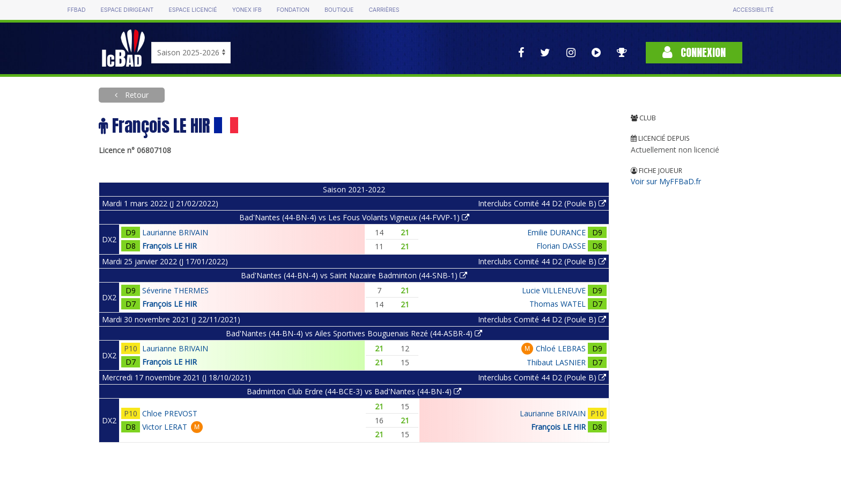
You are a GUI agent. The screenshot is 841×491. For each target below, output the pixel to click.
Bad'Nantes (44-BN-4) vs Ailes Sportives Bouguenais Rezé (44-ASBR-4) (354, 333)
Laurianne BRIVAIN (175, 232)
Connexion (694, 52)
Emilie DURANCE (556, 232)
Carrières (383, 9)
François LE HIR (169, 246)
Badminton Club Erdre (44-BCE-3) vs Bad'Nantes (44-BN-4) (354, 391)
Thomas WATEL (557, 304)
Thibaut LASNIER (556, 362)
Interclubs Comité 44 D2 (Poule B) (542, 203)
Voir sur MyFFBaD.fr (666, 181)
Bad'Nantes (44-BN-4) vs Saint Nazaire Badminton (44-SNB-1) (354, 275)
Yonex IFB (247, 9)
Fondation (293, 9)
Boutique (338, 9)
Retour (136, 95)
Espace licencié (192, 9)
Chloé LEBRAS (561, 348)
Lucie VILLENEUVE (554, 290)
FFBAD (76, 9)
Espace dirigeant (127, 9)
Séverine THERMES (175, 290)
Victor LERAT (164, 427)
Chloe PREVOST (169, 413)
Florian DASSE (561, 246)
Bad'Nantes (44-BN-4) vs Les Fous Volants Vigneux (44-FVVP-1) (354, 217)
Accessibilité (753, 9)
